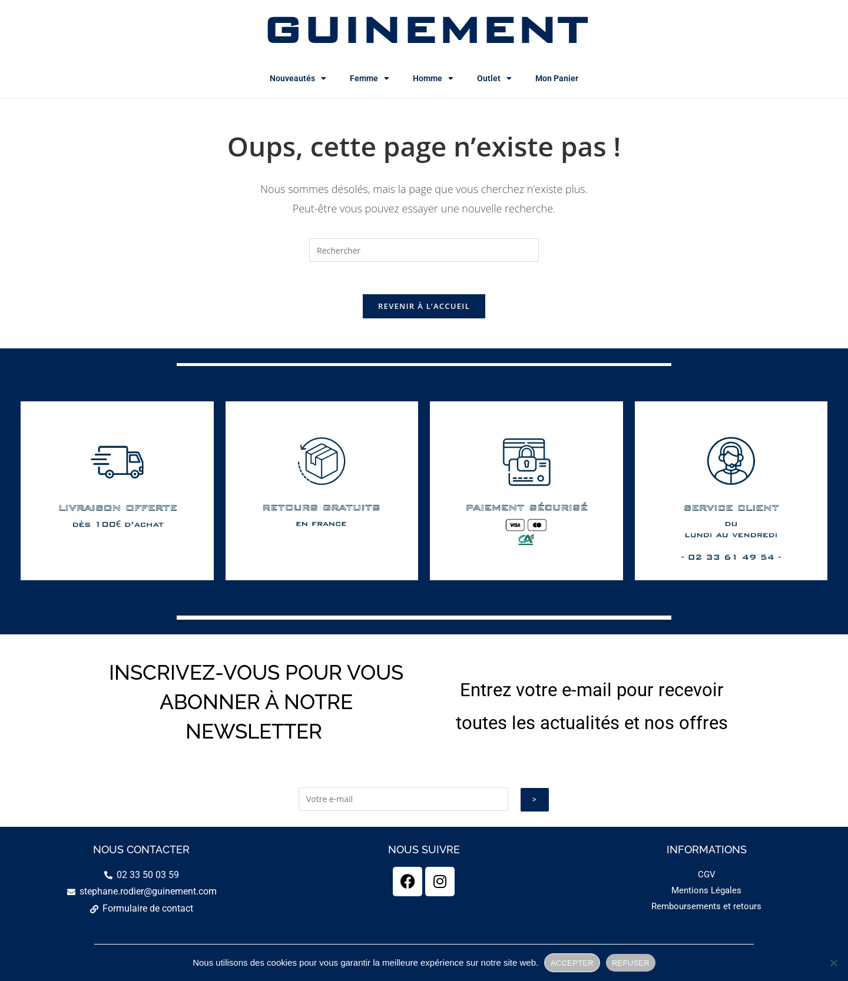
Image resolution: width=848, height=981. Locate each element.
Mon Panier (556, 78)
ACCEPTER (572, 963)
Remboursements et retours (706, 909)
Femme (369, 78)
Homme (433, 78)
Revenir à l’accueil (424, 309)
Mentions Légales (706, 894)
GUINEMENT (424, 29)
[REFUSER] (833, 963)
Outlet (494, 78)
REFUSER (631, 963)
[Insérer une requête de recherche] (424, 250)
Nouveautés (298, 78)
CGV (707, 878)
